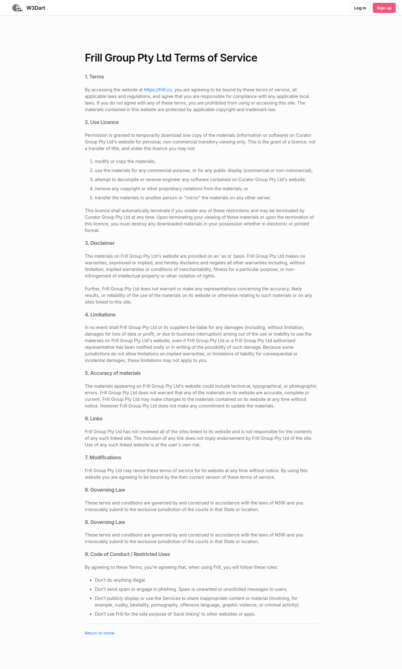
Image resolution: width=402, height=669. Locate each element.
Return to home (99, 632)
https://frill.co (158, 89)
